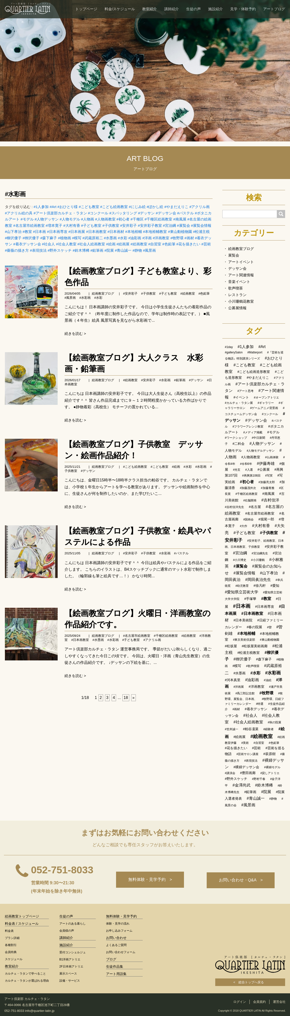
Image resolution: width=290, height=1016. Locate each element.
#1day (229, 347)
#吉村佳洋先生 (234, 507)
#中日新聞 (258, 437)
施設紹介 (215, 9)
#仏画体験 (272, 457)
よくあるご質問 (116, 945)
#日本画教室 (96, 231)
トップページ (86, 9)
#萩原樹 (269, 754)
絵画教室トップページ (22, 916)
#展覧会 (183, 225)
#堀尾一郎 (266, 519)
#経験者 (268, 729)
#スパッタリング (123, 213)
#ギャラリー (266, 403)
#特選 (260, 704)
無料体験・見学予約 (121, 916)
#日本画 (39, 231)
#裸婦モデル (272, 767)
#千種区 (136, 219)
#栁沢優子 (31, 238)
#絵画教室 (138, 244)
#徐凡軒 (260, 586)
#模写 (76, 238)
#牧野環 (177, 238)
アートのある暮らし (72, 923)
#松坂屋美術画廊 (255, 646)
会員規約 (259, 1002)
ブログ (111, 959)
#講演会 (230, 773)
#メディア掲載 (253, 432)
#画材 (189, 238)
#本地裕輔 (133, 231)
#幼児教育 (242, 586)
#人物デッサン (47, 219)
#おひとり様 (67, 207)
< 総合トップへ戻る (250, 982)
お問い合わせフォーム (120, 952)
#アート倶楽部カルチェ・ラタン (60, 213)
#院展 (109, 250)
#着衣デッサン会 (27, 244)
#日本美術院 (243, 620)
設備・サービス (69, 980)
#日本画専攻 (57, 231)
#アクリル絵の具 (18, 213)
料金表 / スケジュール (22, 924)
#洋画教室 (161, 238)
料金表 (9, 931)
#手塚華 (250, 599)
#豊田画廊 (248, 773)
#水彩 (122, 238)
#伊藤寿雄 (266, 463)
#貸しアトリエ (270, 773)
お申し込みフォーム (119, 930)
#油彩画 (134, 238)
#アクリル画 (199, 207)
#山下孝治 (13, 231)
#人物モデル (70, 219)
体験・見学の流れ (117, 923)
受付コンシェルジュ (72, 952)
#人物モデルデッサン (261, 450)
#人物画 (87, 219)
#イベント (241, 397)
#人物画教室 (105, 219)
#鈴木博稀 (81, 250)
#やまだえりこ (176, 207)
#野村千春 (259, 779)
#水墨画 (110, 238)
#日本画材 (115, 231)
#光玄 (237, 469)
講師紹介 (171, 9)
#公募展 (264, 469)
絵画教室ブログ (103, 293)
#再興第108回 (251, 475)
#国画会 (248, 519)
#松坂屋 (231, 646)
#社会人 (48, 244)
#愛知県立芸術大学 (241, 592)
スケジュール (13, 959)
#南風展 (179, 219)
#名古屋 (255, 507)
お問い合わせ (116, 938)
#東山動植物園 (180, 231)
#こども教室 (89, 207)
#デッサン (146, 213)
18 (126, 698)
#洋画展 (239, 686)
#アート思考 (245, 391)
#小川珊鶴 (258, 560)
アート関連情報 (241, 275)
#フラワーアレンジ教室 (248, 426)
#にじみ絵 (137, 207)
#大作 (243, 526)
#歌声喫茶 (252, 666)
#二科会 (239, 444)
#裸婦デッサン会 (246, 767)
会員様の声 (66, 930)
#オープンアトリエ (266, 397)
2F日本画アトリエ (71, 966)
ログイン (239, 1002)
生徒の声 (193, 9)
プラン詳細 (12, 938)
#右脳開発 (250, 500)
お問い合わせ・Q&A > (240, 880)
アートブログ (274, 9)
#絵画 (110, 244)
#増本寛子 (54, 225)
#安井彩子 (128, 225)
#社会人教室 (66, 244)
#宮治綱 (169, 225)
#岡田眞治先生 (258, 580)
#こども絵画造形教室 (253, 372)
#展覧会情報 (201, 225)
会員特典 (11, 952)
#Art (53, 207)
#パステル (185, 213)
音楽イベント (239, 281)
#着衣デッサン (256, 709)
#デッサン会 (166, 213)
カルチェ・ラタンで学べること (25, 973)
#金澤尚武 (241, 785)
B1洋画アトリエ (70, 959)
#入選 (249, 469)
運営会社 (279, 1002)
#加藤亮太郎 (266, 482)
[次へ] (133, 697)
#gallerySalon (234, 352)
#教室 (27, 231)
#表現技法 (38, 250)
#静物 (137, 250)
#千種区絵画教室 (158, 219)
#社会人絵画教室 (91, 244)
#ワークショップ (236, 437)
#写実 (269, 475)
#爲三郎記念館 (245, 693)
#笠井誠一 (231, 729)
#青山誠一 (123, 250)
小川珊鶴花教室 (241, 301)
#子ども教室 (91, 225)
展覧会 (233, 255)
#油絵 (267, 680)
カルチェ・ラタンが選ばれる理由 (27, 980)
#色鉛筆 (168, 244)
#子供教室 (110, 225)
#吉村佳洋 (270, 500)
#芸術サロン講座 (247, 754)
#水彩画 (15, 194)
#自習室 (154, 244)
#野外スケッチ (60, 250)
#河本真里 (232, 680)
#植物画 (64, 238)
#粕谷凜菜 (250, 729)
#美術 (245, 743)
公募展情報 (237, 308)
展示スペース (68, 973)
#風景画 (149, 250)
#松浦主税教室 (248, 653)
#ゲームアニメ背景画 (264, 408)
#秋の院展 (274, 722)
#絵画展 (123, 244)
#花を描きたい (188, 244)
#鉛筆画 (96, 250)
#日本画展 (76, 231)
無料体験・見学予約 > (148, 880)
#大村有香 (71, 225)
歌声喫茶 (235, 288)
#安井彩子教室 (150, 225)
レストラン (237, 295)
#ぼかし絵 (155, 207)
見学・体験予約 (243, 9)
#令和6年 (246, 464)
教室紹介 (149, 9)
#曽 (269, 627)
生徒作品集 (114, 966)
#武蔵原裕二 (93, 238)
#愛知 (274, 586)
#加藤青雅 (267, 488)
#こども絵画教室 (114, 207)
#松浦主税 (201, 231)
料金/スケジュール (120, 9)
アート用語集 (116, 974)
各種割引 (11, 945)
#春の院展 (254, 627)
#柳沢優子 (13, 238)
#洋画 (147, 238)
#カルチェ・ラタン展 (239, 403)
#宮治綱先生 (260, 553)
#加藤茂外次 (248, 488)
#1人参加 (41, 207)
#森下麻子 (48, 238)
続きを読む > (75, 333)
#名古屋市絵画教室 (28, 225)
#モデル (27, 219)
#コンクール (98, 213)
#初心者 (123, 219)
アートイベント (241, 262)
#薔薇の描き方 (17, 250)
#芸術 (206, 244)
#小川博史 (240, 560)
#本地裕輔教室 (155, 231)
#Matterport (254, 352)
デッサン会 (237, 268)
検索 (254, 197)
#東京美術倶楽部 (244, 639)
